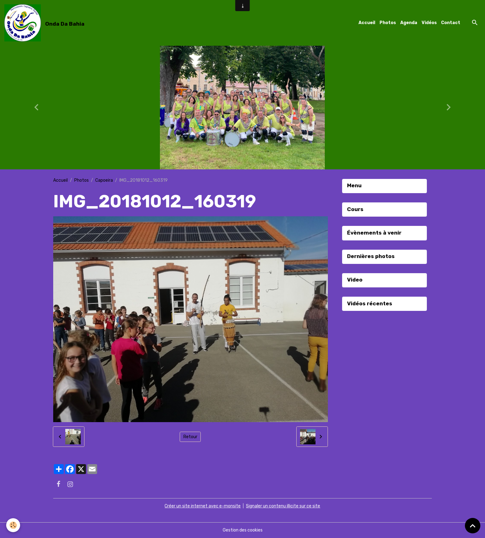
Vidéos (429, 22)
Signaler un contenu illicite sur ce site (283, 506)
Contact (450, 22)
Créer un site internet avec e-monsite (203, 506)
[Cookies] (13, 525)
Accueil (366, 22)
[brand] (45, 22)
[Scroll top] (472, 525)
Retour (190, 436)
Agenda (408, 22)
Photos (388, 22)
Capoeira (104, 180)
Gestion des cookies (243, 530)
